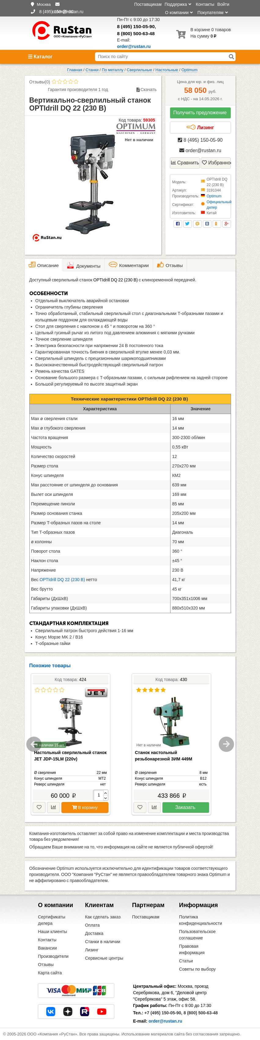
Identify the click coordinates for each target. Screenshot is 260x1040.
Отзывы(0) (39, 81)
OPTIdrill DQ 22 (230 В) (62, 579)
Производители (53, 956)
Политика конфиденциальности (200, 920)
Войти (223, 4)
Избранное (216, 162)
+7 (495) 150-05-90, (163, 1012)
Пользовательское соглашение (197, 934)
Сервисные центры (104, 958)
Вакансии (47, 948)
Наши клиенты (52, 931)
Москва (44, 4)
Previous (34, 744)
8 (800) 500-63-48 (136, 33)
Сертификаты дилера (51, 920)
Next (226, 744)
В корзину (85, 807)
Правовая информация (191, 949)
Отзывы (45, 964)
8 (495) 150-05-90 (136, 26)
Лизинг (200, 127)
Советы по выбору (197, 969)
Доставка (94, 933)
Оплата (92, 925)
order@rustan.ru (200, 150)
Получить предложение (200, 112)
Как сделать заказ (102, 916)
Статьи (186, 960)
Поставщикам (148, 4)
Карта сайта (50, 972)
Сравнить (185, 162)
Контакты (205, 4)
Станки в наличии (102, 941)
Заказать (185, 807)
